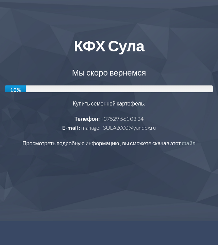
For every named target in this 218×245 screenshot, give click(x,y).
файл (189, 143)
